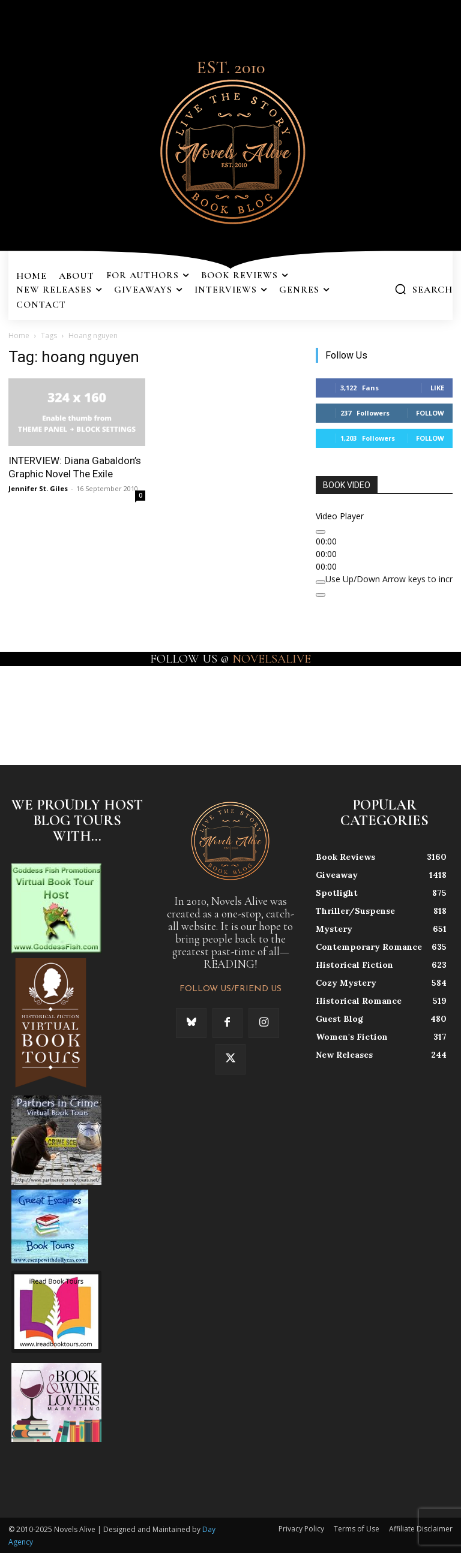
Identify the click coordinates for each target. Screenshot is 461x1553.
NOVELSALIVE (271, 659)
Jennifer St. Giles (38, 488)
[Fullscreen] (320, 595)
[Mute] (320, 582)
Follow (430, 412)
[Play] (320, 532)
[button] (423, 289)
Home (18, 335)
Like (437, 387)
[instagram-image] (28, 706)
